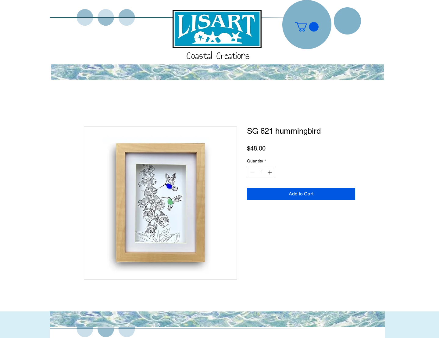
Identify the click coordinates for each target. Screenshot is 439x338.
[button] (307, 26)
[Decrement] (251, 172)
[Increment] (270, 172)
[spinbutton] (260, 172)
